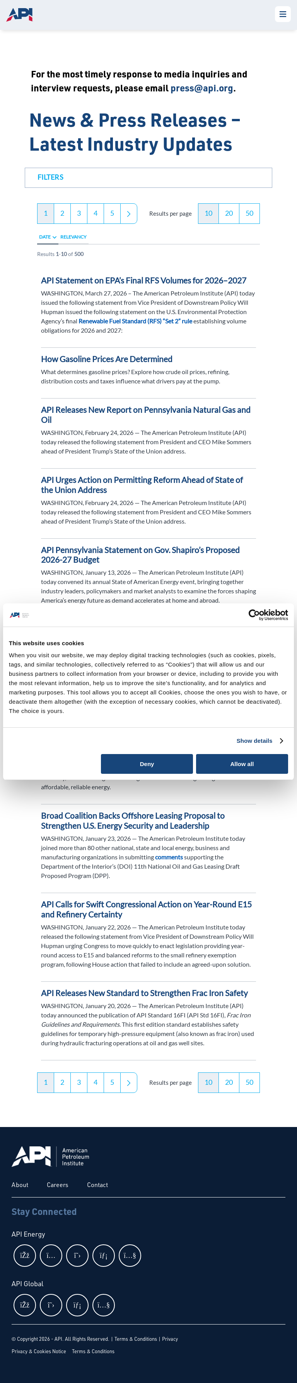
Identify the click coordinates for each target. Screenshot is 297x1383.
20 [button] (229, 213)
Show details (255, 740)
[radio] (54, 237)
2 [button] (62, 213)
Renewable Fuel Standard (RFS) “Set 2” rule (135, 321)
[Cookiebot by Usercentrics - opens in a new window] (254, 615)
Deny (147, 764)
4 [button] (95, 213)
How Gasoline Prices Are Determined (106, 359)
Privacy (170, 1339)
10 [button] (208, 213)
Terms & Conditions (135, 1339)
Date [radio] (45, 237)
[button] (50, 178)
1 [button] (46, 213)
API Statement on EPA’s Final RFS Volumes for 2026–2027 (143, 280)
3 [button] (79, 213)
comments (169, 857)
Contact (97, 1185)
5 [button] (112, 213)
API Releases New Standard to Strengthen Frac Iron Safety (144, 993)
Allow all (242, 764)
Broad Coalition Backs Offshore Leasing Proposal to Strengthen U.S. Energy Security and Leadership (133, 820)
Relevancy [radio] (73, 237)
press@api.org (202, 88)
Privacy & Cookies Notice (39, 1351)
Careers (57, 1185)
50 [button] (249, 213)
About (20, 1185)
